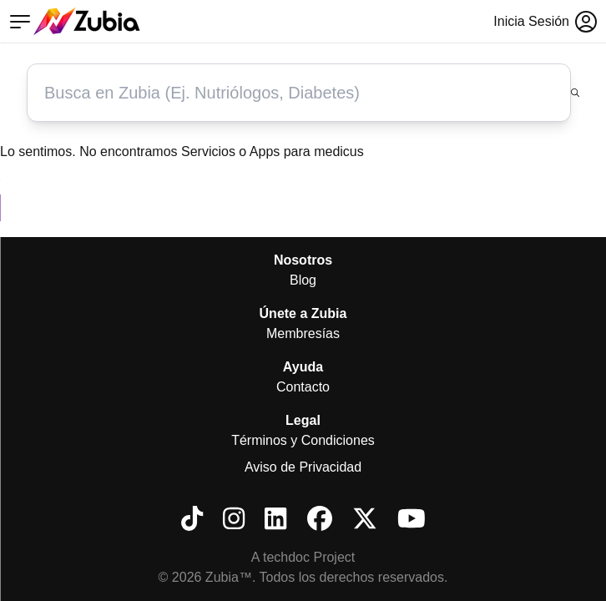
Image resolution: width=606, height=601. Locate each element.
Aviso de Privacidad (303, 467)
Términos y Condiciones (303, 440)
